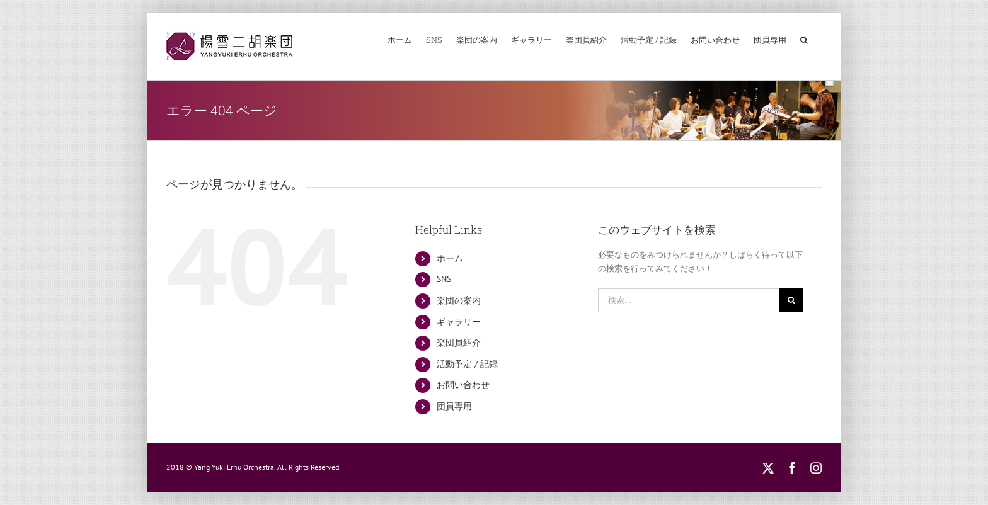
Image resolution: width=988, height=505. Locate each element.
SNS (444, 279)
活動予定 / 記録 (467, 364)
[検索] (791, 300)
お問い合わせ (463, 384)
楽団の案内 (459, 300)
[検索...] (689, 300)
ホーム (450, 258)
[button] (804, 40)
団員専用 (454, 406)
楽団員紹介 (459, 342)
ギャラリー (459, 321)
